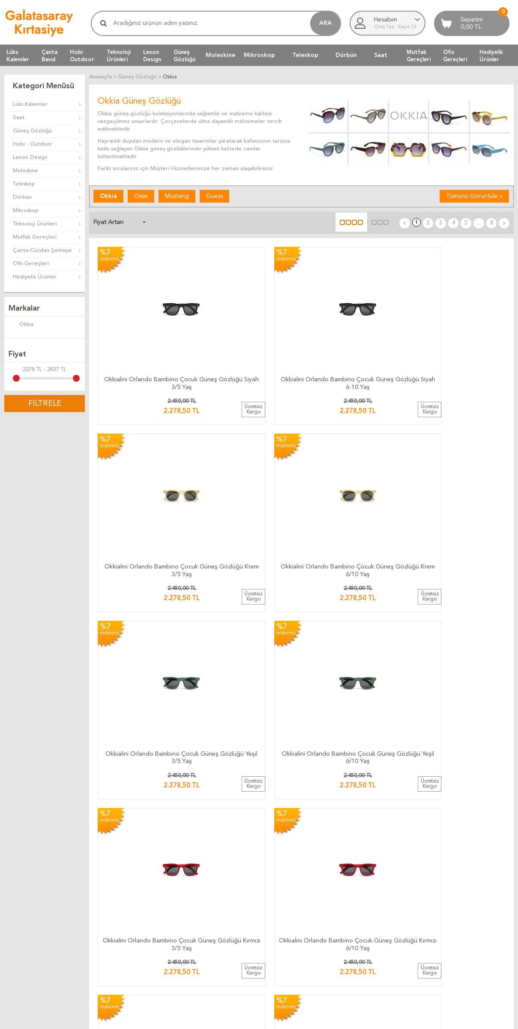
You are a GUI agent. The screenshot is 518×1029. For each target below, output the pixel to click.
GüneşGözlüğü (184, 56)
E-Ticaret (234, 1018)
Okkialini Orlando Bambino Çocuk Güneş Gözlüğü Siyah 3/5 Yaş (145, 333)
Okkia (21, 325)
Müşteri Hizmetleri (373, 896)
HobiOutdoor (82, 56)
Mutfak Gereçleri (35, 237)
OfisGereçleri (455, 56)
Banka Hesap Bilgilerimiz (467, 906)
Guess (214, 196)
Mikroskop (259, 55)
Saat (380, 55)
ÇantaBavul (49, 56)
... (483, 221)
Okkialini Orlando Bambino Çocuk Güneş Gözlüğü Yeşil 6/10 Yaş (249, 469)
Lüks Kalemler (30, 104)
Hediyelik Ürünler (35, 277)
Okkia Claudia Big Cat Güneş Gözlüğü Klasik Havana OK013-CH (249, 606)
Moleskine (220, 55)
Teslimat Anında (197, 917)
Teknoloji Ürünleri (35, 224)
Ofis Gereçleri (31, 263)
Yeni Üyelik (363, 927)
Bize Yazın (449, 886)
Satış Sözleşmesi (284, 917)
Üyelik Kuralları (282, 906)
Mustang (177, 196)
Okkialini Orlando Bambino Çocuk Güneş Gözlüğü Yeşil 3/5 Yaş (145, 469)
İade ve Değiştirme (287, 886)
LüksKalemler (17, 56)
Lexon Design (30, 157)
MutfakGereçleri (419, 56)
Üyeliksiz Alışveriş (371, 937)
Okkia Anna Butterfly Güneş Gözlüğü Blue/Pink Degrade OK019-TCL (145, 742)
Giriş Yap (385, 27)
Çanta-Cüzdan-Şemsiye (42, 250)
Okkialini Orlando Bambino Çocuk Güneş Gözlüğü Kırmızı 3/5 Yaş (353, 469)
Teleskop (305, 55)
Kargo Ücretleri (197, 896)
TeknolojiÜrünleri (119, 56)
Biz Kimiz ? (450, 927)
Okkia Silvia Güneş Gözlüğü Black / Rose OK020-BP (457, 741)
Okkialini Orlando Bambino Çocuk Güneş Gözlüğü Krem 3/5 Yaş (353, 333)
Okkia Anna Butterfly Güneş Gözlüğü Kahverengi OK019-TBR (457, 606)
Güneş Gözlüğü (32, 131)
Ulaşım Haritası (454, 896)
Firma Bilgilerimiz (458, 917)
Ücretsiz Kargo (196, 927)
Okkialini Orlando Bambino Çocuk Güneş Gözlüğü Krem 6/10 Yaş (457, 333)
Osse (141, 196)
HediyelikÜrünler (491, 56)
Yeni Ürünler (365, 906)
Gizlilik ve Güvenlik (287, 937)
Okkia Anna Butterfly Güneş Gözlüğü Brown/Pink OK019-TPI (353, 742)
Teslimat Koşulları (285, 896)
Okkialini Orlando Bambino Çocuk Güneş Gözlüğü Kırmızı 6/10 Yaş (457, 469)
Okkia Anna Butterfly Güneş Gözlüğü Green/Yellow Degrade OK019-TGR (249, 742)
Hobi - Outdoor (32, 144)
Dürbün (346, 55)
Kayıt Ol (407, 27)
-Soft (217, 1018)
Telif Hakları (278, 927)
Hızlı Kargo (191, 937)
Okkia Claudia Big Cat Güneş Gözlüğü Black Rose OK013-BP (145, 604)
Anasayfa (361, 886)
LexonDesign (152, 56)
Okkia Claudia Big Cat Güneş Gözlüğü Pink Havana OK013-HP (353, 606)
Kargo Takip (192, 886)
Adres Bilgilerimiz (458, 937)
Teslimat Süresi (196, 906)
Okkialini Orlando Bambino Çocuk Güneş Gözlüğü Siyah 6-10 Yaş (249, 333)
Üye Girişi (362, 917)
